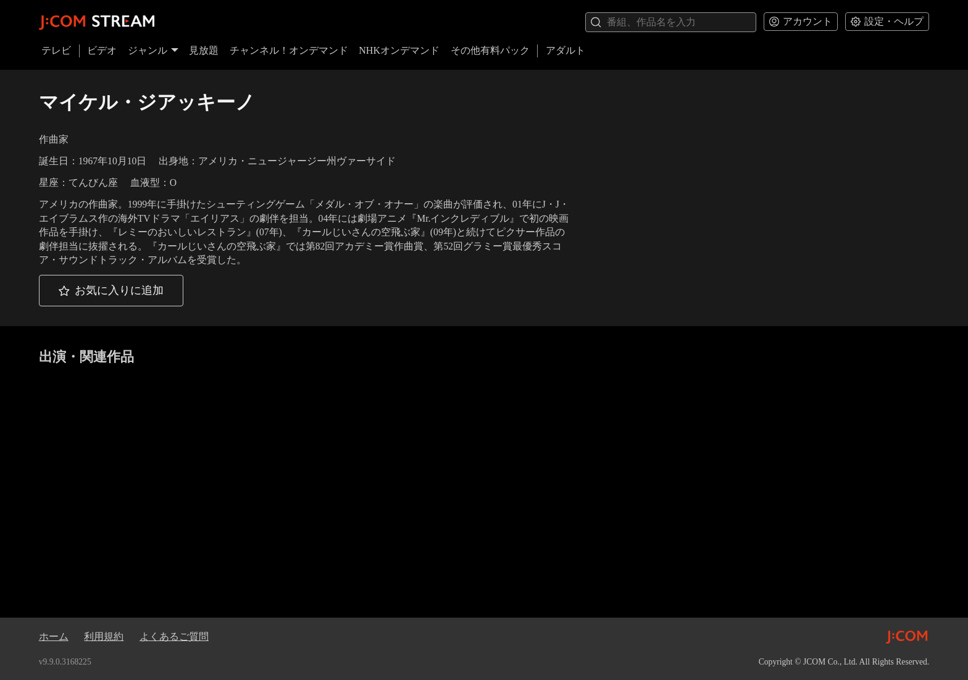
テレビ (56, 50)
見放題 (204, 50)
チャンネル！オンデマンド (289, 50)
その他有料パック (490, 50)
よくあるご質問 (174, 636)
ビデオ (102, 50)
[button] (111, 290)
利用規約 (103, 636)
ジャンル (153, 50)
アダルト (565, 50)
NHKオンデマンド (399, 50)
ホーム (54, 636)
